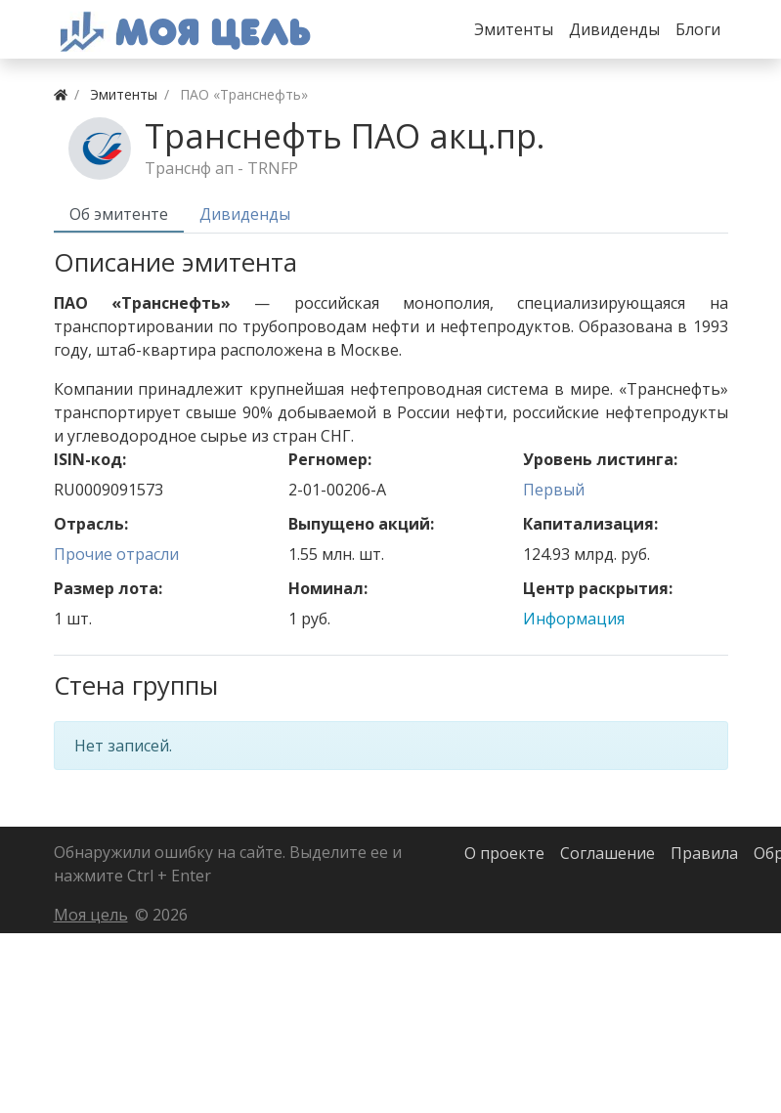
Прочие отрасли (116, 554)
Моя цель (91, 914)
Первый (554, 489)
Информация (574, 618)
